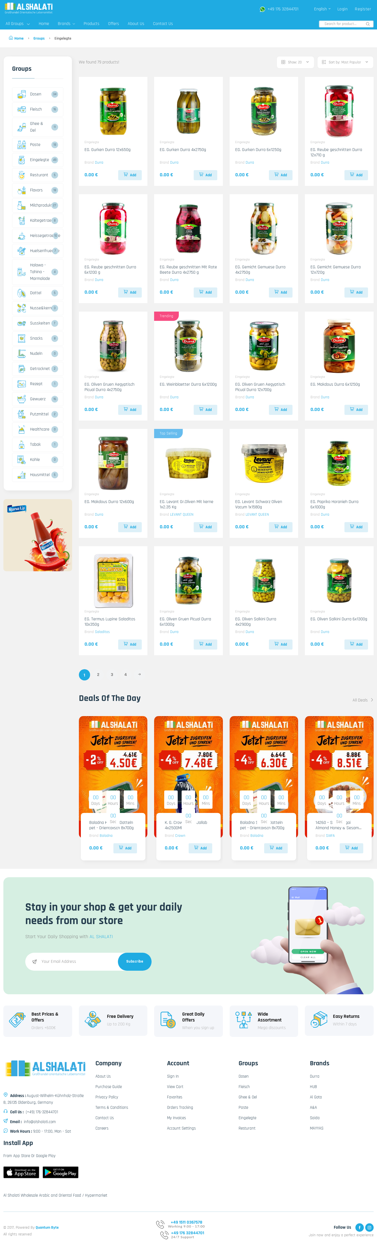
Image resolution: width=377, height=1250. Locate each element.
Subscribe (134, 961)
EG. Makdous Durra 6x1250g (335, 384)
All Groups (18, 24)
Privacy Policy (106, 1097)
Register (363, 9)
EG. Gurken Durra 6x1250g (258, 150)
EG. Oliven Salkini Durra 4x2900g (255, 621)
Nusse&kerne (33, 308)
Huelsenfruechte (34, 251)
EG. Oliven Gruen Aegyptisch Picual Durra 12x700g (260, 387)
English (322, 9)
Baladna (106, 835)
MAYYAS (316, 1128)
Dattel (29, 293)
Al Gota (316, 1097)
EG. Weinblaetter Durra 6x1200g (188, 384)
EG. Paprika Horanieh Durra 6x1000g (334, 504)
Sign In (173, 1076)
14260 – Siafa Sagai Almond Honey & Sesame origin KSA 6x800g (338, 828)
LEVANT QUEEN (181, 514)
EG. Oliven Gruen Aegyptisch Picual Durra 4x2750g (109, 387)
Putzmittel (33, 414)
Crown (180, 835)
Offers (113, 24)
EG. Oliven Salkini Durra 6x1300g (338, 619)
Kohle (28, 460)
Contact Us (163, 24)
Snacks (30, 338)
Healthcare (33, 429)
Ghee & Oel (30, 127)
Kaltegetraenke (33, 220)
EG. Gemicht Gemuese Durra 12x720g (335, 269)
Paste (28, 145)
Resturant (32, 175)
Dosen (29, 94)
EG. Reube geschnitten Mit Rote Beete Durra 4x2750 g (188, 269)
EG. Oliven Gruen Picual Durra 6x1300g (185, 621)
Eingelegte (33, 160)
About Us (136, 24)
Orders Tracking (180, 1107)
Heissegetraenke (34, 236)
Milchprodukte (33, 205)
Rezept (30, 384)
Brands (66, 24)
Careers (101, 1128)
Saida (315, 1118)
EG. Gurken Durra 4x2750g (183, 150)
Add (130, 175)
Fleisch (29, 109)
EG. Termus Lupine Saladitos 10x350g (109, 621)
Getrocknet (33, 369)
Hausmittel (33, 475)
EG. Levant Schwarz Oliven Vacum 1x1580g (258, 504)
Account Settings (181, 1128)
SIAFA (330, 835)
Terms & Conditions (111, 1107)
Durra (99, 162)
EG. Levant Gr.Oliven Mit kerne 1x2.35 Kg (186, 504)
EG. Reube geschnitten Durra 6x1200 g (110, 269)
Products (91, 24)
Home (44, 24)
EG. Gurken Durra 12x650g (107, 150)
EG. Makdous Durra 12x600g (109, 502)
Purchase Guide (108, 1086)
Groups (39, 38)
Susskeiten (33, 323)
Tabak (29, 444)
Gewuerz (31, 399)
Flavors (30, 190)
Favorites (174, 1097)
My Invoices (176, 1118)
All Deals (363, 700)
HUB (313, 1086)
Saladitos (102, 631)
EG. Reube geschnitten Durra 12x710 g (336, 152)
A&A (313, 1107)
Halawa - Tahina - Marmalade (33, 272)
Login (342, 9)
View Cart (175, 1086)
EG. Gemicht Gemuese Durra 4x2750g (260, 269)
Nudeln (29, 353)
